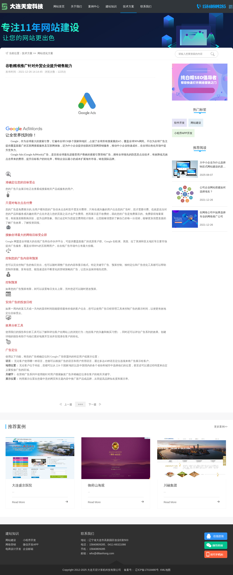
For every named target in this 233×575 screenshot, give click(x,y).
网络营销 (11, 544)
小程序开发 (29, 540)
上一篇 (66, 404)
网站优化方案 (45, 53)
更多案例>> (220, 426)
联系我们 (145, 6)
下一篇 (95, 404)
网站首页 (59, 6)
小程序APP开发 (183, 133)
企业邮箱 (28, 548)
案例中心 (93, 6)
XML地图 (165, 569)
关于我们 (76, 6)
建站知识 (111, 6)
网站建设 (196, 122)
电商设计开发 (13, 548)
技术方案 (128, 6)
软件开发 (179, 122)
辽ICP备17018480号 (146, 569)
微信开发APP (30, 544)
